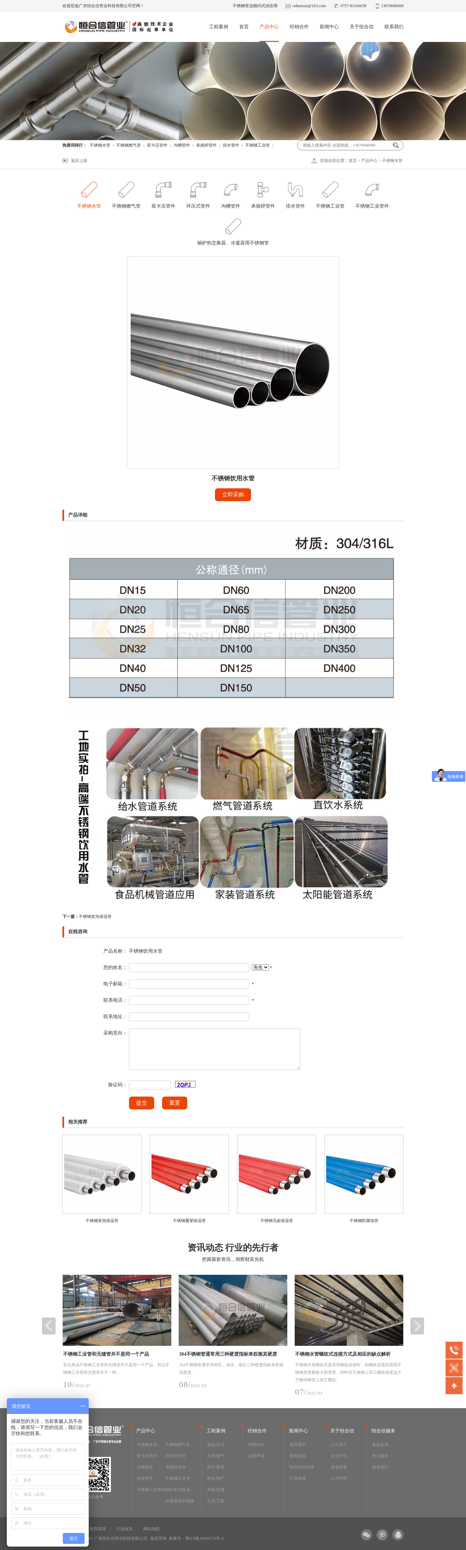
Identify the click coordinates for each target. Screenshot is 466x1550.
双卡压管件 (157, 145)
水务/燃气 (215, 1456)
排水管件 (231, 145)
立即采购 (233, 494)
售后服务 (380, 1456)
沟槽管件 (182, 145)
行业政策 (124, 1528)
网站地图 (151, 1528)
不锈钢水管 (100, 145)
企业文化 (339, 1456)
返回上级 (79, 160)
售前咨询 (380, 1444)
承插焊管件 (206, 145)
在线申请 (256, 1456)
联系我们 (394, 26)
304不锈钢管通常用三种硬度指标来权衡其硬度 (228, 1354)
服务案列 (298, 1444)
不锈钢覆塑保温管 (189, 1220)
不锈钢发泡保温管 (87, 916)
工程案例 (218, 26)
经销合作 (299, 26)
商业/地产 (215, 1478)
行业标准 (298, 1478)
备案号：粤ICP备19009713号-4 (196, 1538)
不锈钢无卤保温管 (276, 1220)
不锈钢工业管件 (372, 193)
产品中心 (269, 26)
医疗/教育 (215, 1467)
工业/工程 (215, 1501)
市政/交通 (215, 1489)
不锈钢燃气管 (128, 145)
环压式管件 (198, 193)
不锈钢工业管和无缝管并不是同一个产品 (106, 1354)
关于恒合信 (362, 26)
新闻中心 (329, 26)
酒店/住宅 (215, 1444)
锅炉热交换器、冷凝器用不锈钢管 (233, 229)
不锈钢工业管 (257, 145)
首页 (244, 26)
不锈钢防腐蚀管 (364, 1220)
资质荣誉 (339, 1467)
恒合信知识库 (302, 1467)
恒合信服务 (383, 1430)
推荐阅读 (97, 1528)
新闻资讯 (298, 1456)
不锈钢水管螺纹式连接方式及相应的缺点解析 (343, 1354)
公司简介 (339, 1444)
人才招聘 (339, 1478)
